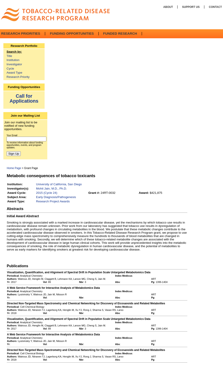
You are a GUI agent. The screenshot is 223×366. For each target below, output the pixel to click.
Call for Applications (24, 98)
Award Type (14, 72)
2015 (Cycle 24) (46, 192)
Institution (13, 60)
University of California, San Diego (59, 184)
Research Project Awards (53, 201)
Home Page (14, 168)
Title (9, 56)
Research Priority (18, 77)
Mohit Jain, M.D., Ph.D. (51, 188)
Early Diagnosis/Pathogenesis (56, 197)
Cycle (10, 68)
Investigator (14, 64)
